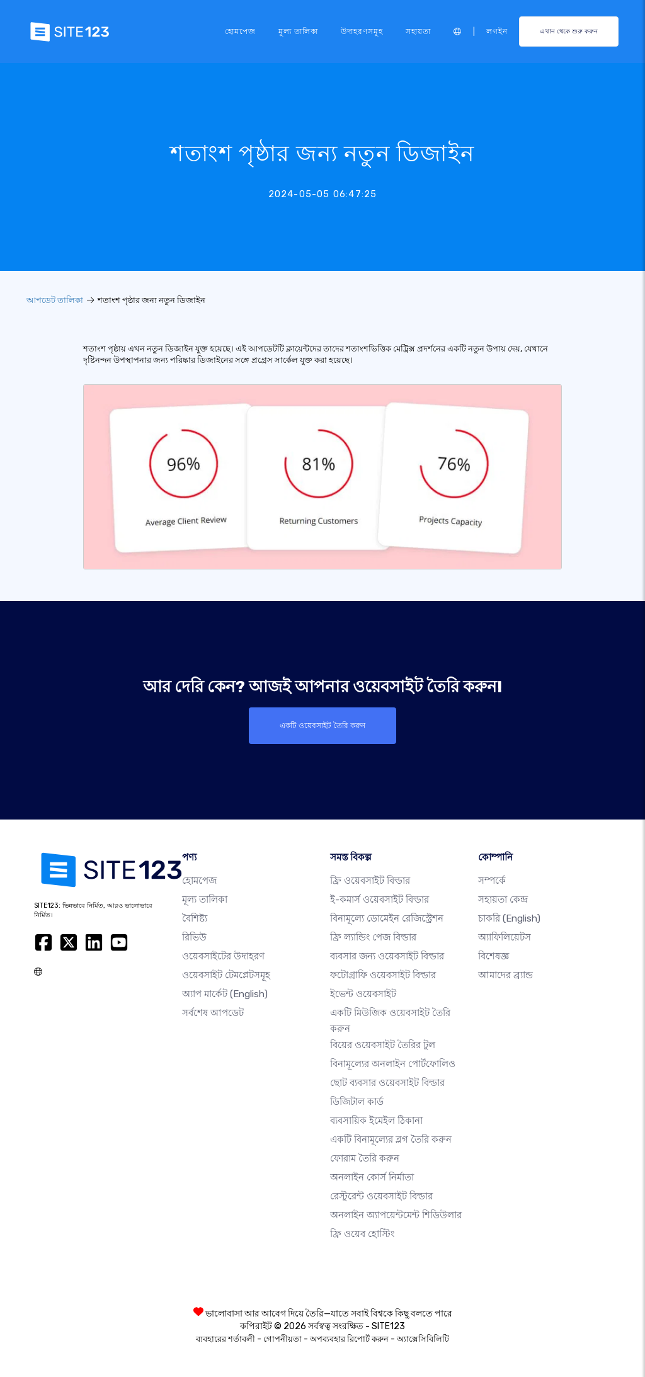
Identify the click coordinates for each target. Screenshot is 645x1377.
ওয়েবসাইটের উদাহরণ (223, 956)
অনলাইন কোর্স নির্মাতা (372, 1177)
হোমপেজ (240, 31)
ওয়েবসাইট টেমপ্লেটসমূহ (226, 975)
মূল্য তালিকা (298, 31)
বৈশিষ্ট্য (194, 918)
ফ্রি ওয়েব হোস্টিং (362, 1234)
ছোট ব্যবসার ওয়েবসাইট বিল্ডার (387, 1082)
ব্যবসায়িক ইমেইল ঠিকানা (376, 1120)
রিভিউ (194, 937)
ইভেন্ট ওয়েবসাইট (363, 994)
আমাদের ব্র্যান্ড (505, 975)
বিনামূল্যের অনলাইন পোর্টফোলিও (392, 1064)
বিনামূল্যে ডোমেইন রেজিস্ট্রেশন (386, 918)
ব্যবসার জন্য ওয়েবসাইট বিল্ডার (387, 956)
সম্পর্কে (492, 880)
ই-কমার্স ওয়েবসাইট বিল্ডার (379, 899)
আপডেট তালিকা (54, 300)
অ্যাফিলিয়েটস (504, 937)
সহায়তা (418, 31)
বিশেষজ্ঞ (493, 956)
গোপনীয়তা (282, 1339)
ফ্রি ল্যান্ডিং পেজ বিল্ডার (373, 937)
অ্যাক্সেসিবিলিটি (423, 1339)
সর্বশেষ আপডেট (213, 1013)
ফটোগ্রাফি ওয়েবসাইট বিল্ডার (383, 975)
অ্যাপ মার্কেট (225, 994)
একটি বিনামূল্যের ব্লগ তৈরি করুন (391, 1139)
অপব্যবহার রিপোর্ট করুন (349, 1339)
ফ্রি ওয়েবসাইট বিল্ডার (370, 880)
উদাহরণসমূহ (362, 31)
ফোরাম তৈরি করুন (364, 1158)
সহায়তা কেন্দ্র (503, 899)
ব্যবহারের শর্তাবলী (225, 1339)
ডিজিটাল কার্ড (357, 1101)
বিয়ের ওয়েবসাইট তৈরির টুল (382, 1045)
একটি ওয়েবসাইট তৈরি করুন (322, 725)
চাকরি (509, 918)
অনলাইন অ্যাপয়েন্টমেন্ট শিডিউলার (396, 1215)
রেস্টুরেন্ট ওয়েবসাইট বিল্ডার (381, 1196)
